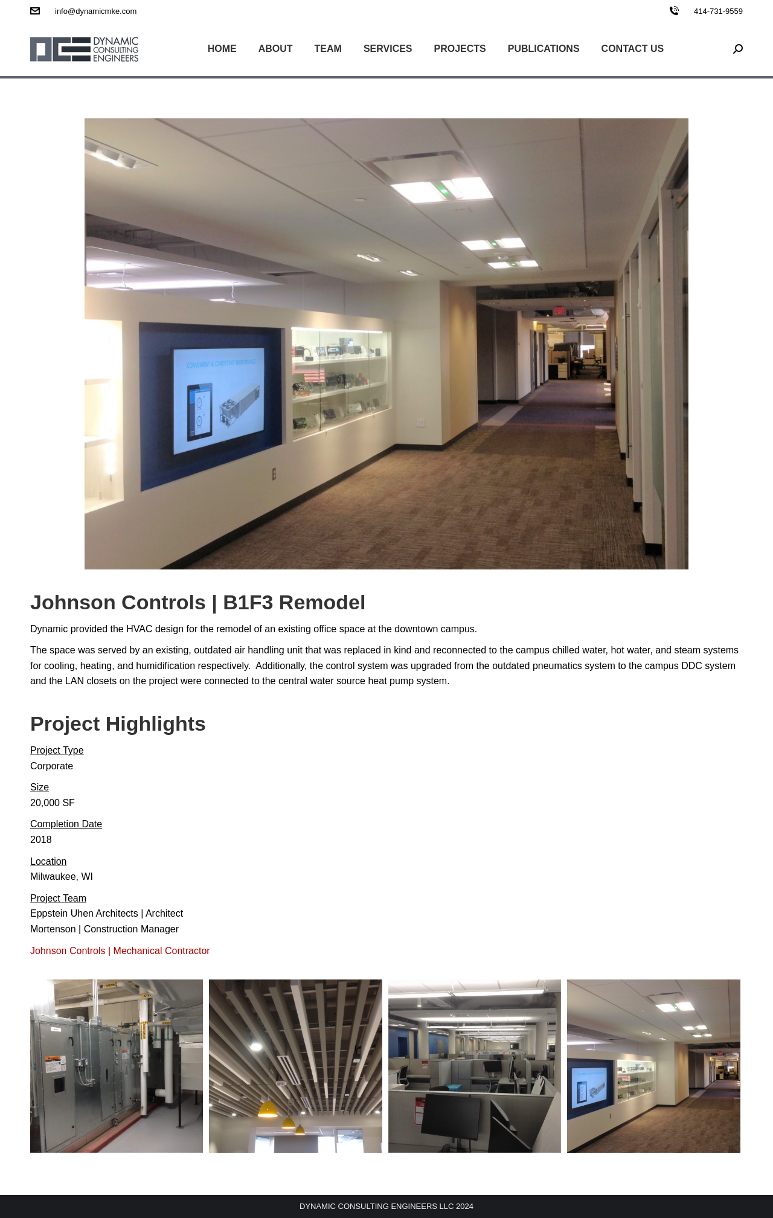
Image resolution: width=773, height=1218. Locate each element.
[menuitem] (222, 49)
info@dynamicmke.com (95, 11)
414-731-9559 (718, 11)
